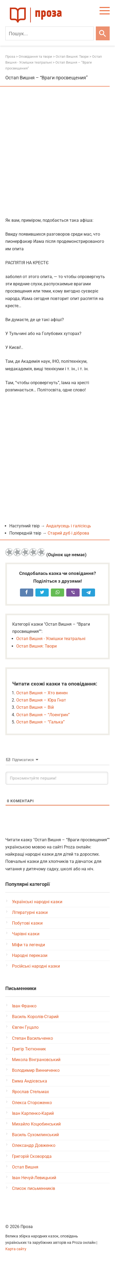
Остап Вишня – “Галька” (40, 722)
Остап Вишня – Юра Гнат (41, 700)
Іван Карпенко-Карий (33, 1113)
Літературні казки (30, 912)
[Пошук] (49, 33)
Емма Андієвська (29, 1081)
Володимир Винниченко (36, 1070)
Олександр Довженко (33, 1145)
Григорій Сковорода (32, 1156)
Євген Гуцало (25, 1027)
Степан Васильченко (32, 1038)
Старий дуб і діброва (68, 533)
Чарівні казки (25, 933)
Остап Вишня (25, 1167)
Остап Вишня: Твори (36, 646)
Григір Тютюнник (29, 1048)
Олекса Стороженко (32, 1102)
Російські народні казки (36, 966)
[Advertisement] (57, 152)
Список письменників (33, 1188)
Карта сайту (15, 1249)
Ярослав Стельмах (30, 1091)
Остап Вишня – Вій (35, 707)
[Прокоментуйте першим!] (57, 778)
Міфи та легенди (28, 944)
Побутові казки (27, 923)
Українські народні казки (37, 901)
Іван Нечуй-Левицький (34, 1177)
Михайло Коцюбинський (36, 1124)
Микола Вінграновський (36, 1059)
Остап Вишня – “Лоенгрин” (43, 714)
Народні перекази (29, 955)
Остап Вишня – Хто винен (42, 692)
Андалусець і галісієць (68, 525)
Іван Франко (24, 1005)
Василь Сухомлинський (35, 1134)
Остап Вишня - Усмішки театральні (50, 638)
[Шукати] (103, 33)
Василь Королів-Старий (35, 1016)
